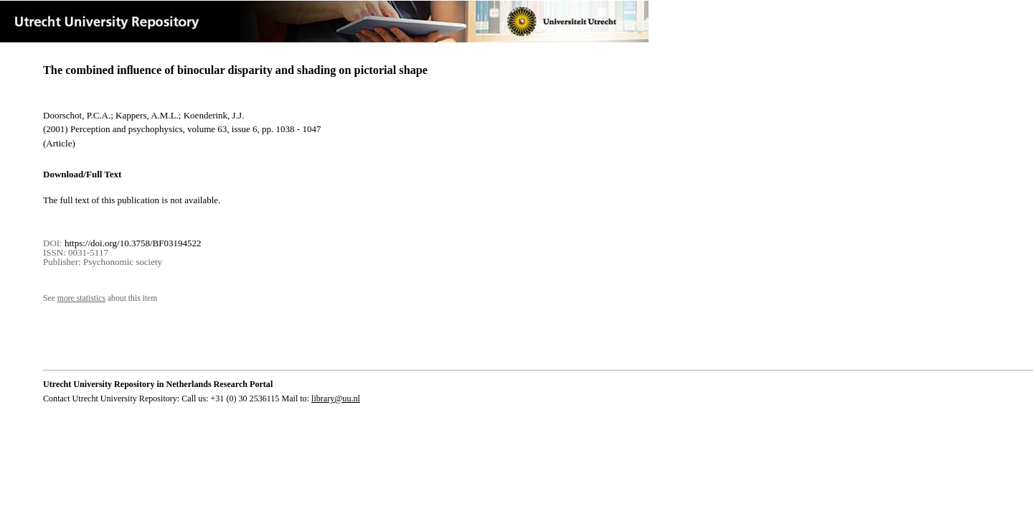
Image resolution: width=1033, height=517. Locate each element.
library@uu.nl (335, 398)
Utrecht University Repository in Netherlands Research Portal (158, 384)
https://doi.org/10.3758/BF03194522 (133, 243)
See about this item (100, 298)
